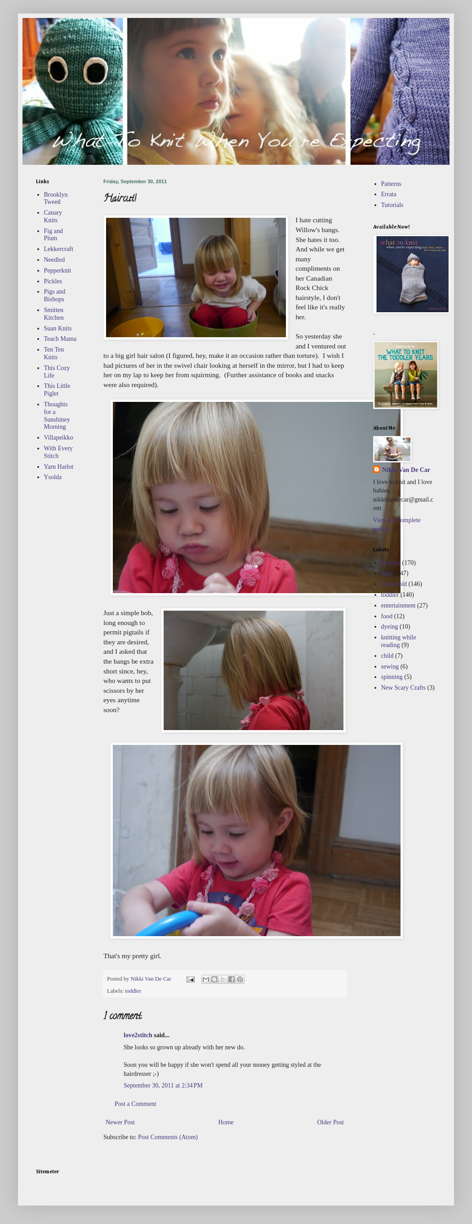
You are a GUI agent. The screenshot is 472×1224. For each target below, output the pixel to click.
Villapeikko (58, 437)
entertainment (398, 605)
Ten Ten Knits (54, 353)
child (387, 655)
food (387, 616)
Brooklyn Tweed (56, 198)
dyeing (389, 626)
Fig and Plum (53, 235)
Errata (388, 194)
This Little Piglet (57, 390)
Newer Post (120, 1122)
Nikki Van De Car (406, 470)
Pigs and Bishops (55, 295)
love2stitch (138, 1035)
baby (387, 573)
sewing (390, 666)
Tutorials (392, 205)
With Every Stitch (58, 452)
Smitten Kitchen (54, 314)
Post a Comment (135, 1104)
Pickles (53, 281)
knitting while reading (398, 641)
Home (226, 1122)
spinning (392, 677)
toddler (133, 991)
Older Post (330, 1122)
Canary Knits (53, 216)
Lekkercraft (58, 249)
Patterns (391, 184)
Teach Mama (60, 338)
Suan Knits (58, 328)
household (394, 584)
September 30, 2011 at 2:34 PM (163, 1085)
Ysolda (53, 477)
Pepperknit (57, 270)
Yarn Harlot (59, 466)
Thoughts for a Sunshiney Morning (57, 415)
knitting (391, 562)
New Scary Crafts (403, 687)
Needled (54, 259)
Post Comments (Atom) (168, 1137)
